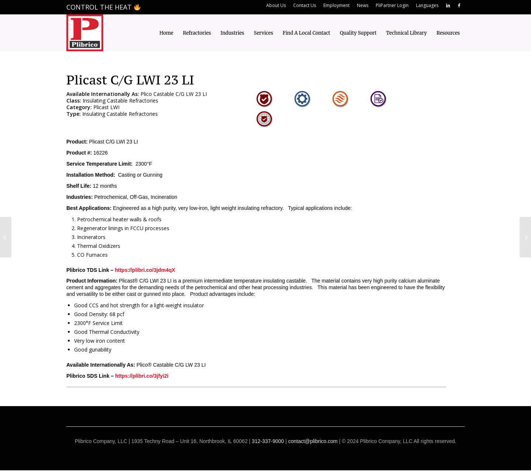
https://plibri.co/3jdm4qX (145, 270)
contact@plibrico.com (312, 441)
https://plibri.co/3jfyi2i (142, 376)
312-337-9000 (268, 441)
